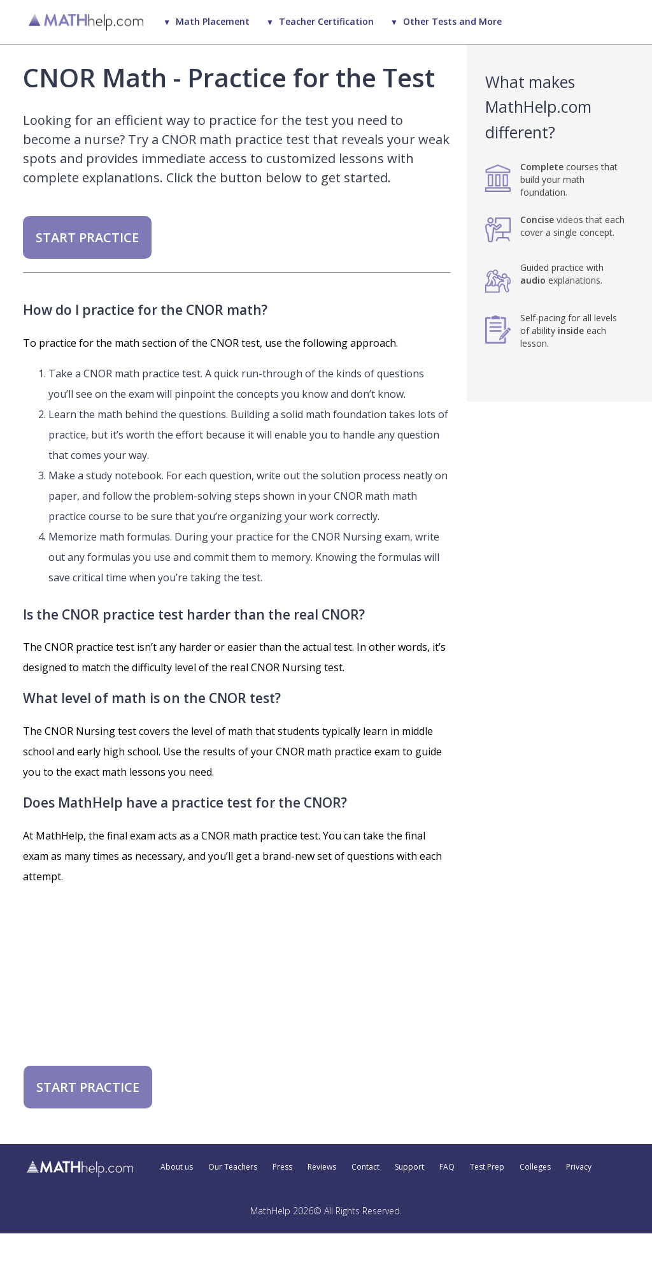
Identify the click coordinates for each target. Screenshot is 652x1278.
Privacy (579, 1167)
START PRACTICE (87, 237)
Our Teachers (232, 1167)
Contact (365, 1167)
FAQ (447, 1167)
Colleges (535, 1167)
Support (409, 1167)
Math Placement (213, 21)
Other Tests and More (452, 21)
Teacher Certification (326, 21)
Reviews (322, 1167)
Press (282, 1167)
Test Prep (487, 1167)
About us (176, 1167)
